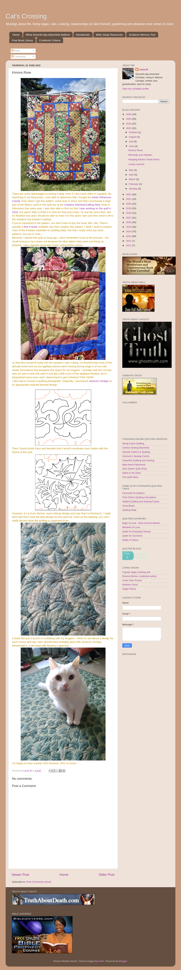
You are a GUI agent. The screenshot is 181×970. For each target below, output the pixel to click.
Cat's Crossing (26, 16)
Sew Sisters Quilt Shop (134, 468)
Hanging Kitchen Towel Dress (143, 159)
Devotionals (83, 34)
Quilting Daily (129, 510)
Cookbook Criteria (49, 40)
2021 (129, 199)
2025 (129, 119)
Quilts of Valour (130, 540)
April (131, 174)
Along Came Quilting (133, 443)
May (131, 170)
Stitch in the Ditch (131, 473)
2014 (129, 231)
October (133, 132)
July (131, 141)
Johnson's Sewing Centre (135, 456)
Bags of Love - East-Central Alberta (141, 523)
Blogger (123, 961)
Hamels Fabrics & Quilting (136, 452)
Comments (18, 56)
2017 (129, 217)
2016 (129, 222)
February (134, 184)
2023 (129, 128)
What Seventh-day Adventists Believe (48, 34)
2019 (129, 208)
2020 (129, 203)
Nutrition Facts (130, 584)
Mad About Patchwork (133, 464)
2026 (129, 114)
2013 (129, 236)
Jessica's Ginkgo (99, 381)
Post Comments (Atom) (39, 882)
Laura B (143, 69)
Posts (15, 50)
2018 (129, 213)
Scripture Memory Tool (142, 34)
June (132, 146)
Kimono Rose (135, 150)
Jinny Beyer (128, 505)
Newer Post (20, 874)
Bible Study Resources (109, 34)
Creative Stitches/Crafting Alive (82, 204)
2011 (129, 245)
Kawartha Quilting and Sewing (138, 460)
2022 (129, 194)
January (133, 188)
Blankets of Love (131, 527)
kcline (101, 961)
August (133, 137)
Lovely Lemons (136, 164)
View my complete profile (135, 88)
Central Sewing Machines (135, 447)
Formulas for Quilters (133, 493)
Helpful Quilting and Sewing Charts (140, 501)
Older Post (106, 874)
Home (16, 34)
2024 (129, 123)
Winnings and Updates (140, 155)
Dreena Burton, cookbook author (139, 576)
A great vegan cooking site (136, 572)
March (132, 179)
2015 (129, 227)
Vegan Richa (129, 589)
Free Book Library (22, 40)
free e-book (30, 226)
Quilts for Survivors (132, 535)
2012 (129, 240)
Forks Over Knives (132, 580)
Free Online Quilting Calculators (139, 497)
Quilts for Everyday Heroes (136, 531)
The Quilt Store (130, 477)
